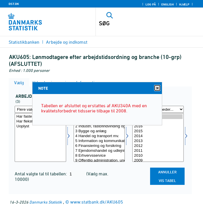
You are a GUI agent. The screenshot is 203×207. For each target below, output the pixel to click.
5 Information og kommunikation (99, 141)
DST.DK (14, 4)
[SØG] (139, 23)
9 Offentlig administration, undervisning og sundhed (99, 160)
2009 (158, 160)
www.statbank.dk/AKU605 (96, 201)
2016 (158, 126)
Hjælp (184, 4)
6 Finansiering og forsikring (99, 145)
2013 (158, 141)
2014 (158, 136)
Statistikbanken (24, 42)
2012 (158, 145)
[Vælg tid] (158, 137)
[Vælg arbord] (40, 137)
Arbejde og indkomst (66, 42)
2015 (158, 131)
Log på (150, 4)
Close (157, 88)
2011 (158, 150)
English (167, 4)
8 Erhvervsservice (99, 155)
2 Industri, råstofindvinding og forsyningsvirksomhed (99, 126)
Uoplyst (40, 126)
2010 (158, 155)
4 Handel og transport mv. (99, 136)
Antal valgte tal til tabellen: (41, 173)
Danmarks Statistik (45, 202)
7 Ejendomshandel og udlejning (99, 150)
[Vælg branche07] (99, 137)
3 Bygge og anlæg (99, 131)
